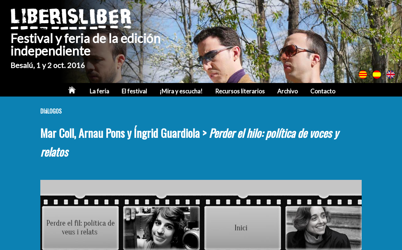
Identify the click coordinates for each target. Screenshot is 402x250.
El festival (134, 91)
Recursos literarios (240, 91)
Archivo (287, 91)
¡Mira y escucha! (181, 91)
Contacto (322, 91)
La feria (99, 91)
